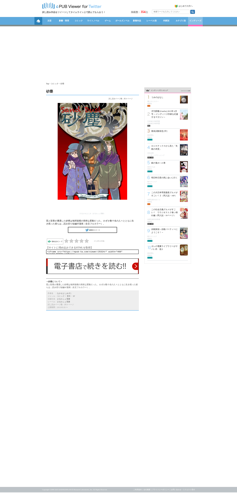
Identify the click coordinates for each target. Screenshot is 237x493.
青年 (69, 297)
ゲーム (108, 20)
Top (47, 84)
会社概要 (147, 490)
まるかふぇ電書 (63, 299)
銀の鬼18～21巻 (158, 163)
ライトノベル (93, 20)
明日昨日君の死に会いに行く (164, 177)
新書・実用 (64, 20)
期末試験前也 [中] (159, 131)
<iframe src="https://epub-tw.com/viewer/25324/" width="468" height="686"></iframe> (92, 252)
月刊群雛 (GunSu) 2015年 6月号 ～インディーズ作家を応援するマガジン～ (164, 114)
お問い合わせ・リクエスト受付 (183, 490)
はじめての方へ (186, 6)
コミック (79, 20)
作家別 (166, 20)
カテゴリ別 (181, 20)
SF (74, 297)
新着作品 (137, 20)
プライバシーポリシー (160, 490)
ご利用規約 (137, 490)
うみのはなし (157, 97)
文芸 (49, 20)
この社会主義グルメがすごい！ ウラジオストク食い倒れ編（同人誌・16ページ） (164, 212)
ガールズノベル (122, 20)
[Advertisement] (118, 53)
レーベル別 (151, 20)
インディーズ (195, 20)
